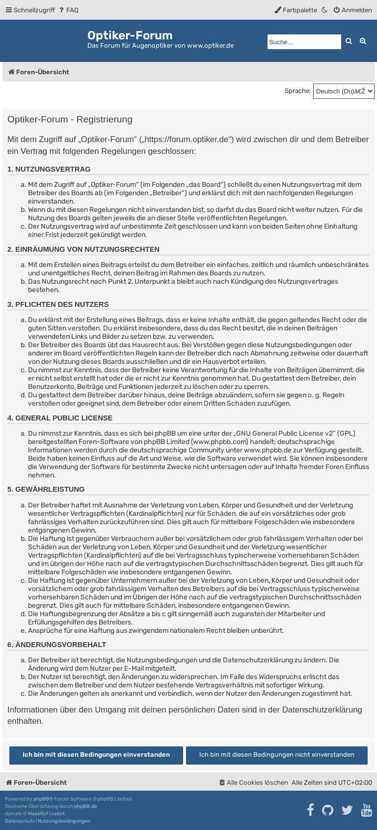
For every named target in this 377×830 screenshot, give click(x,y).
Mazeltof (38, 814)
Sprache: (298, 90)
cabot (58, 814)
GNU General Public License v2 (284, 433)
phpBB (41, 799)
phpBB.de (85, 806)
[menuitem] (68, 10)
